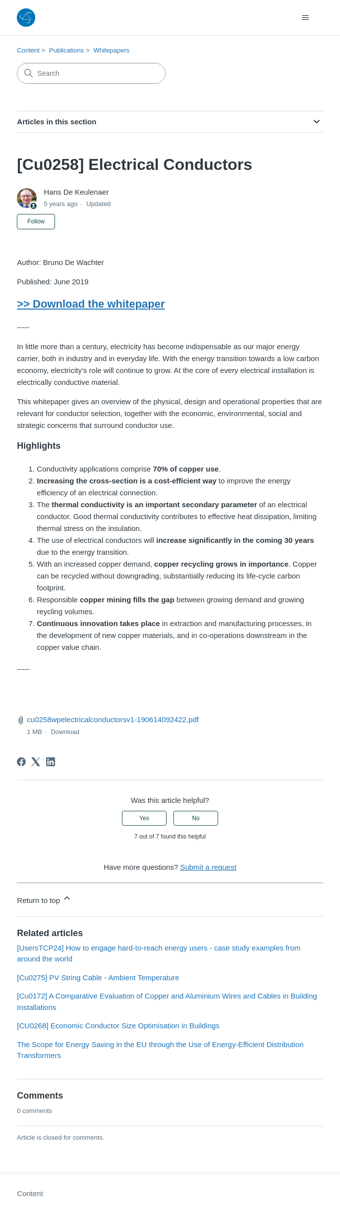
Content (28, 50)
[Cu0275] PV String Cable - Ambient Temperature (98, 977)
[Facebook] (21, 761)
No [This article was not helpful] (195, 818)
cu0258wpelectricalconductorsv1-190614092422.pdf (113, 719)
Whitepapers (111, 50)
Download (65, 732)
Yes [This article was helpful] (144, 818)
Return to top (44, 898)
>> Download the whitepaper (91, 304)
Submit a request (208, 867)
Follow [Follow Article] (36, 221)
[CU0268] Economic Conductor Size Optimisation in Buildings (118, 1025)
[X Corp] (35, 761)
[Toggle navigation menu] (305, 18)
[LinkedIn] (50, 761)
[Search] (91, 73)
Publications (66, 50)
